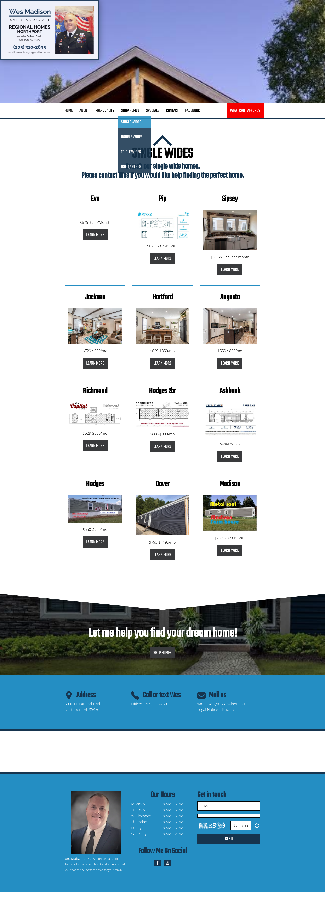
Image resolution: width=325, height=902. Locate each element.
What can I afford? (245, 110)
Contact (172, 110)
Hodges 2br (162, 391)
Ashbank (229, 391)
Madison (230, 484)
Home (69, 110)
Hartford (162, 297)
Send (229, 838)
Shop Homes (130, 110)
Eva (95, 199)
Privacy (228, 709)
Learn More (95, 234)
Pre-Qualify (104, 110)
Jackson (95, 297)
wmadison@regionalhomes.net (223, 703)
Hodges (95, 484)
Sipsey (230, 199)
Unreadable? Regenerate (257, 825)
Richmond (95, 391)
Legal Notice (207, 709)
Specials (152, 110)
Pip (162, 199)
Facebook (192, 110)
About (84, 110)
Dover (162, 484)
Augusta (230, 297)
